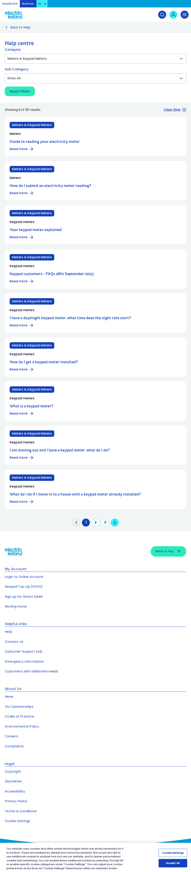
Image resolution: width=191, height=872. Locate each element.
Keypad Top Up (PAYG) (24, 586)
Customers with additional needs (31, 671)
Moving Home (16, 606)
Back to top (168, 551)
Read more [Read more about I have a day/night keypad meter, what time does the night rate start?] (22, 325)
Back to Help (20, 27)
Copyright (13, 771)
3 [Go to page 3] (105, 522)
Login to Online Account (24, 576)
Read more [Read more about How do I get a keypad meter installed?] (22, 369)
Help (8, 631)
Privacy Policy (16, 801)
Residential (9, 4)
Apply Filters (20, 91)
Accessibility (15, 791)
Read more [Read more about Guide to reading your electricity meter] (22, 149)
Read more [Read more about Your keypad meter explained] (22, 237)
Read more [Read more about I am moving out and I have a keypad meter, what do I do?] (22, 457)
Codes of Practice (19, 716)
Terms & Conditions (21, 811)
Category (13, 49)
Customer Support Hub (23, 651)
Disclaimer (13, 781)
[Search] (162, 15)
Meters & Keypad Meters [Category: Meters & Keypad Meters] (32, 125)
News (9, 696)
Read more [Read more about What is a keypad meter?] (22, 413)
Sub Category (16, 69)
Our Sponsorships (19, 706)
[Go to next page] (115, 523)
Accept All (173, 865)
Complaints (14, 746)
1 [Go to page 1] (85, 522)
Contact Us (14, 641)
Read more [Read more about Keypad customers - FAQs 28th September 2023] (22, 281)
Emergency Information (24, 661)
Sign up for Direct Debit (24, 596)
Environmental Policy (22, 726)
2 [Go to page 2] (95, 522)
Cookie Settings (17, 821)
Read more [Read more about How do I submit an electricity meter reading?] (22, 193)
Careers (12, 736)
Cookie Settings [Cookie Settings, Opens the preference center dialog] (173, 855)
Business (28, 4)
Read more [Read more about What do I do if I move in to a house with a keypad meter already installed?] (22, 501)
